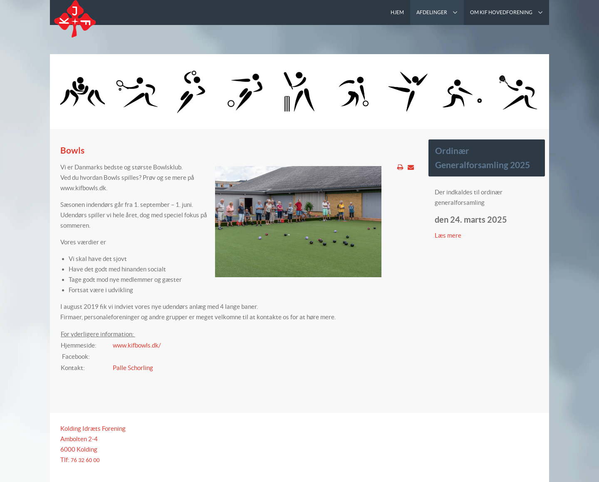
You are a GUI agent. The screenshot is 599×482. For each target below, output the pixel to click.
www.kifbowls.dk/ (137, 345)
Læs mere (449, 235)
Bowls (72, 150)
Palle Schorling (133, 367)
